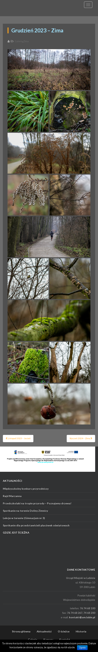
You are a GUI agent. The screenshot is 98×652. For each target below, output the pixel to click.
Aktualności (44, 631)
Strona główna (21, 631)
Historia (81, 631)
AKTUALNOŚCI (12, 480)
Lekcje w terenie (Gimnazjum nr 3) (24, 518)
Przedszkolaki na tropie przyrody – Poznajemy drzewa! (37, 503)
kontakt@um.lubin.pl (82, 617)
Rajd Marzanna (12, 496)
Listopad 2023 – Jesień (18, 438)
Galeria (19, 41)
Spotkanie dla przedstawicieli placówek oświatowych (36, 525)
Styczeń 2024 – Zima (80, 438)
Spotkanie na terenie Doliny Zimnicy (25, 510)
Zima (26, 41)
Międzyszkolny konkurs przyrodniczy (26, 488)
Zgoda (82, 647)
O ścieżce (63, 631)
